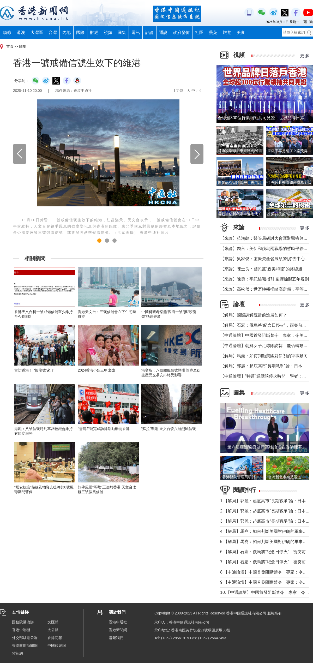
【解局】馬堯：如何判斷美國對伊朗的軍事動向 (264, 356)
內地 (66, 32)
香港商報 (54, 638)
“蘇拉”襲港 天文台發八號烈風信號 (168, 429)
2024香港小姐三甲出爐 (96, 370)
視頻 (108, 32)
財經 (94, 32)
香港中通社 (118, 622)
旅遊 (227, 32)
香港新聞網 (118, 630)
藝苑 (213, 32)
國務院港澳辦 (23, 622)
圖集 (122, 32)
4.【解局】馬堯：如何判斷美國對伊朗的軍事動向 (265, 531)
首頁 (10, 46)
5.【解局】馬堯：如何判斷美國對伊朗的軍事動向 (265, 541)
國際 (80, 32)
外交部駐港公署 (25, 638)
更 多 (304, 55)
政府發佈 (181, 32)
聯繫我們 (116, 638)
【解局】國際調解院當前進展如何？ (253, 315)
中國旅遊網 (56, 645)
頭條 (7, 32)
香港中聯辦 (21, 630)
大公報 (52, 630)
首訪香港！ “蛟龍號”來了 (34, 370)
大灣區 (37, 32)
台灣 (53, 32)
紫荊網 (17, 653)
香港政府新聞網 (25, 645)
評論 (149, 32)
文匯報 (52, 622)
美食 (241, 32)
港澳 (21, 32)
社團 (199, 32)
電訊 (135, 32)
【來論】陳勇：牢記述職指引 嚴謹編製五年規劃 (264, 279)
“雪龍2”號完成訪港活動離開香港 (104, 429)
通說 (163, 32)
